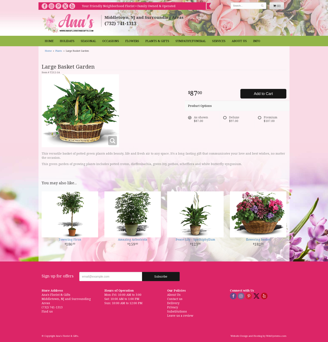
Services (219, 41)
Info (256, 41)
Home (49, 41)
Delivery (173, 303)
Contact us (174, 299)
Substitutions (177, 311)
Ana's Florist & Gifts (69, 23)
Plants (58, 51)
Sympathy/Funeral (191, 41)
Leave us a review (180, 315)
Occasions (110, 41)
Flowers (132, 41)
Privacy (172, 307)
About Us (239, 41)
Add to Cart (263, 94)
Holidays (67, 41)
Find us (47, 311)
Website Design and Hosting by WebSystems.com (258, 336)
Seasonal (88, 41)
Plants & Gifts (157, 41)
